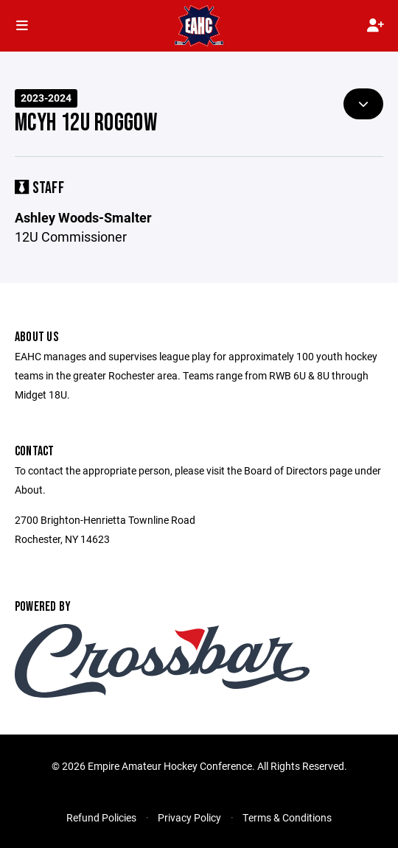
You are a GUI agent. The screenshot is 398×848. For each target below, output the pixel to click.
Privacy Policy (189, 817)
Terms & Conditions (287, 817)
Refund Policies (101, 817)
